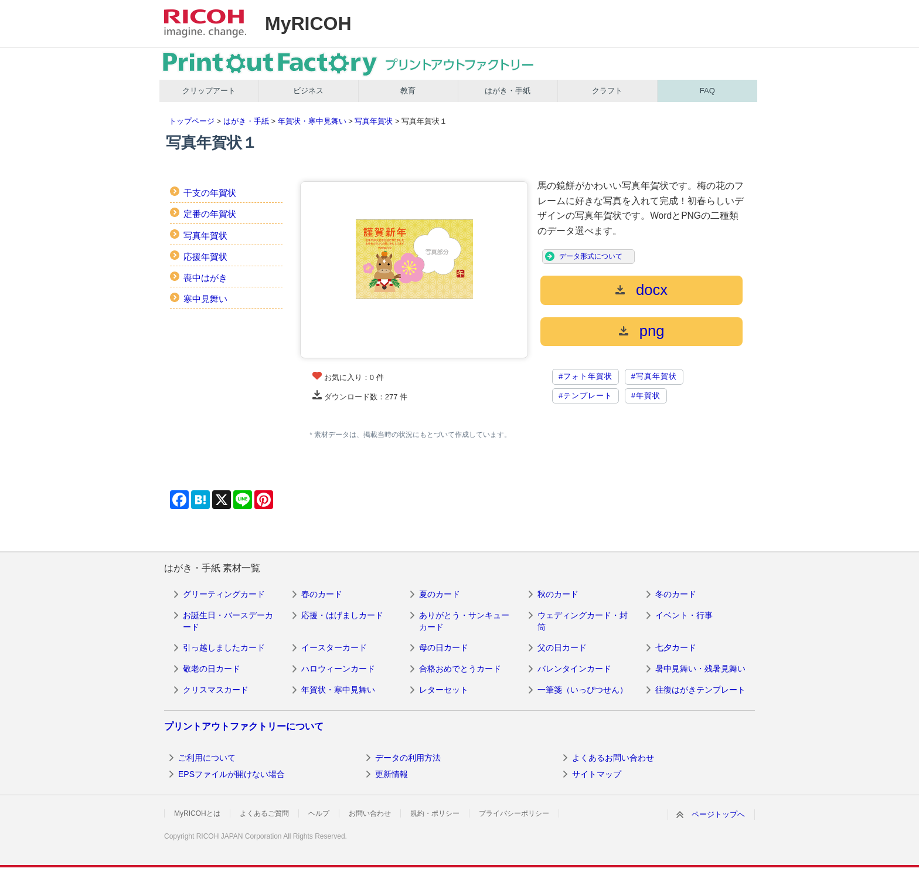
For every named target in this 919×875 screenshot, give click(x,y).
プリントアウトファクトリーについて (244, 726)
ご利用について (207, 757)
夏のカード (439, 594)
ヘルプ (318, 813)
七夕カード (675, 647)
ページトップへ (718, 814)
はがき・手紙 (507, 90)
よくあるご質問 (264, 813)
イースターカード (334, 647)
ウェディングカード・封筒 (582, 621)
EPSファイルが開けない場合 (231, 774)
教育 (408, 90)
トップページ (192, 121)
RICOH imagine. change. (205, 23)
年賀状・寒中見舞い (312, 121)
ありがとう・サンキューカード (464, 621)
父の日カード (562, 647)
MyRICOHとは (197, 813)
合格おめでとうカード (460, 668)
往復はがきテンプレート (700, 689)
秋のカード (557, 594)
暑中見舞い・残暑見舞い (700, 668)
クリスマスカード (216, 689)
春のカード (321, 594)
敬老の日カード (211, 668)
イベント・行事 (684, 615)
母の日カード (443, 647)
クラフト (607, 90)
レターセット (443, 689)
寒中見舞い (205, 299)
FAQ (707, 90)
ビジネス (308, 90)
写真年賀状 (374, 121)
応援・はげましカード (342, 615)
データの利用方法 (408, 757)
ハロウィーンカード (338, 668)
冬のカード (675, 594)
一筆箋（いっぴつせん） (582, 689)
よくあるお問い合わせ (613, 757)
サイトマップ (596, 774)
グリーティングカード (224, 594)
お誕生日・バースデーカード (228, 621)
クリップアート (209, 90)
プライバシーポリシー (514, 813)
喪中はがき (205, 278)
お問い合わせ (370, 813)
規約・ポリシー (435, 813)
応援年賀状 (205, 257)
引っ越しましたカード (224, 647)
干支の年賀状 (209, 193)
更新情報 (391, 774)
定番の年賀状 (209, 214)
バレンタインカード (574, 668)
